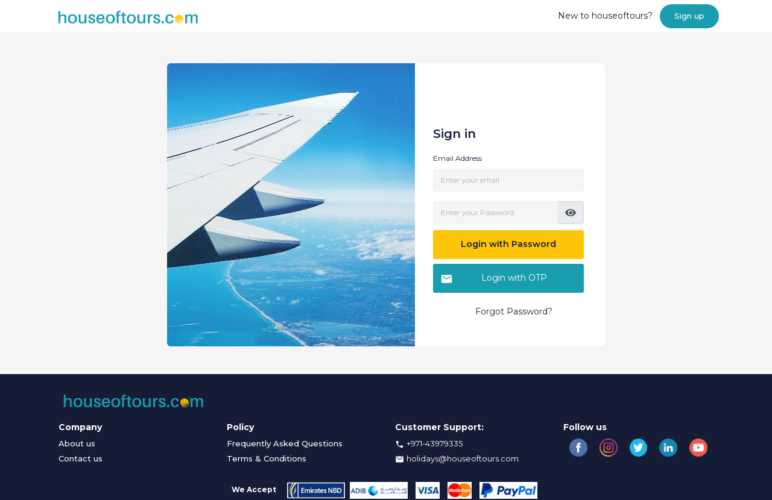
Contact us (81, 458)
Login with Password (508, 244)
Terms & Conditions (266, 458)
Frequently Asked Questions (285, 443)
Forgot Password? (513, 311)
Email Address (457, 158)
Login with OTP (493, 278)
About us (77, 443)
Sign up (689, 15)
